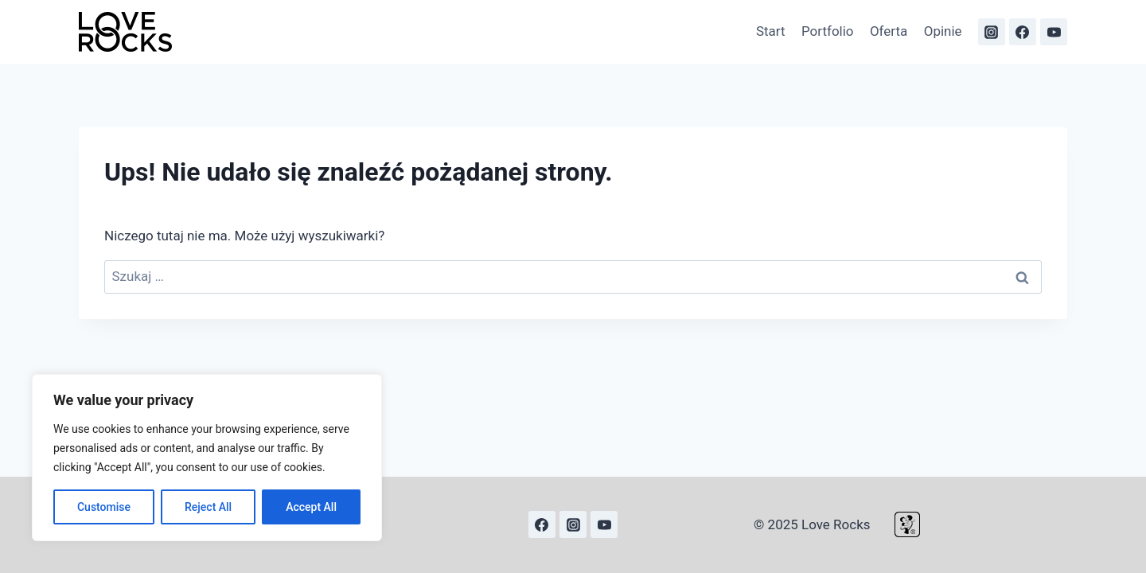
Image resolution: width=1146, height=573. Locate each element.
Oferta (888, 31)
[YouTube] (1053, 31)
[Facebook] (1022, 31)
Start (770, 31)
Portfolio (827, 31)
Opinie (943, 31)
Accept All (311, 507)
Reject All (208, 507)
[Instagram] (991, 31)
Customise (104, 507)
